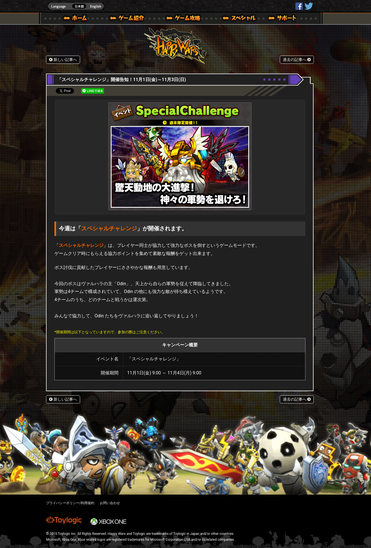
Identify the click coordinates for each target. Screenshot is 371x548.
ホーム (77, 19)
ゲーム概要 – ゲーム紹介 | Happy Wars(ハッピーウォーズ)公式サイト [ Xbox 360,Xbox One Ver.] (129, 19)
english (76, 6)
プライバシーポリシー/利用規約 (70, 503)
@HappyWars (308, 6)
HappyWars (299, 6)
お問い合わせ (110, 503)
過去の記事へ (297, 59)
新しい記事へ (63, 59)
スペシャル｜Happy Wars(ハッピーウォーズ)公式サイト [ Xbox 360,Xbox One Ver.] (231, 19)
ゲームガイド (180, 19)
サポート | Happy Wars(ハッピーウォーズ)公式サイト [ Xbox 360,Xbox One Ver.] (283, 19)
